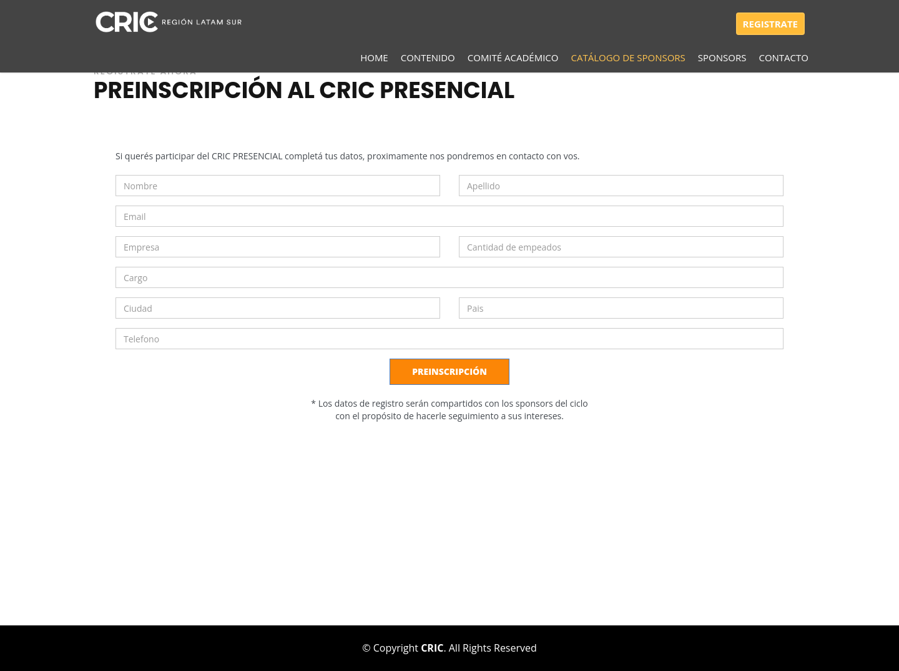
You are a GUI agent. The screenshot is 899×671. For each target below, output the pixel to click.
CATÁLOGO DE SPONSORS (628, 57)
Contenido (428, 57)
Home (374, 57)
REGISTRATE (770, 23)
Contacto (783, 57)
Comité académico (513, 57)
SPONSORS (722, 57)
